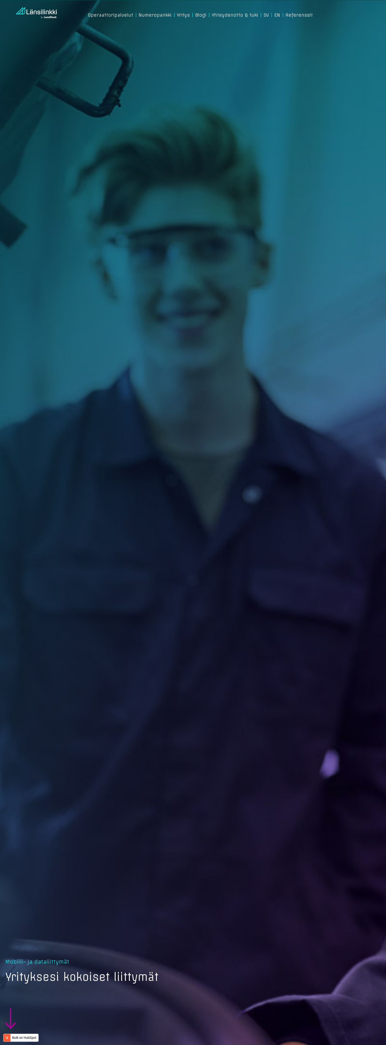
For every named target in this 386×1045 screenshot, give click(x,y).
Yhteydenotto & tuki (235, 15)
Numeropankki (155, 15)
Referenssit (299, 15)
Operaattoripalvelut (110, 15)
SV (266, 15)
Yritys (183, 15)
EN (277, 15)
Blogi (200, 15)
